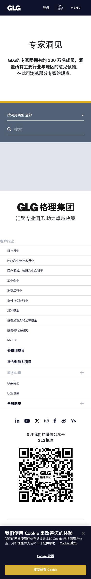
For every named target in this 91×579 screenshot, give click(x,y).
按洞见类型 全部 (45, 115)
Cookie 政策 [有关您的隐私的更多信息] (68, 543)
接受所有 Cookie (45, 570)
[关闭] (83, 533)
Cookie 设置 (45, 556)
